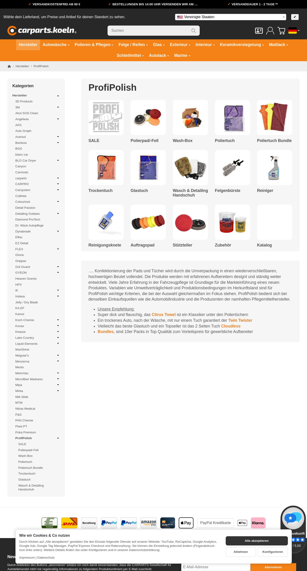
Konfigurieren (272, 552)
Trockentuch (100, 190)
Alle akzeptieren (257, 540)
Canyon (20, 166)
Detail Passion (25, 207)
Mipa (37, 385)
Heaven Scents (26, 278)
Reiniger (265, 190)
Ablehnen (241, 552)
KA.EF (19, 308)
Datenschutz (46, 557)
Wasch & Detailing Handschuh (190, 192)
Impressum (27, 557)
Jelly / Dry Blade (26, 302)
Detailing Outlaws (37, 213)
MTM (19, 402)
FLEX (37, 249)
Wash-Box (183, 141)
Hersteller (36, 96)
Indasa (37, 296)
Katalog (264, 245)
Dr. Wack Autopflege (29, 225)
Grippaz (20, 261)
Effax (19, 237)
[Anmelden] (270, 30)
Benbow (37, 143)
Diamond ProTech (27, 219)
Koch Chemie (37, 320)
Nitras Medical (25, 408)
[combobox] (230, 17)
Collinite (20, 196)
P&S (18, 414)
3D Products (24, 101)
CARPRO (37, 184)
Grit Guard (37, 267)
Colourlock (37, 201)
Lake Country (37, 337)
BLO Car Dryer (37, 160)
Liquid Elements (37, 343)
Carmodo (21, 172)
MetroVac (37, 373)
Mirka (37, 391)
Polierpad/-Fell (144, 141)
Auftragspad (143, 245)
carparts (37, 178)
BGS (18, 148)
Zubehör (223, 245)
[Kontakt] (259, 30)
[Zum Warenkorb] (281, 30)
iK (37, 290)
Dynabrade (37, 231)
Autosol (37, 137)
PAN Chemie (24, 420)
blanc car (21, 154)
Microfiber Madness (37, 379)
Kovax (37, 326)
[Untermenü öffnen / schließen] (58, 96)
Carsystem (37, 190)
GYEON (37, 272)
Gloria (19, 255)
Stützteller (182, 245)
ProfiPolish (37, 438)
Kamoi (19, 314)
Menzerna (37, 361)
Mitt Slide (21, 397)
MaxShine (22, 349)
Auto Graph (23, 131)
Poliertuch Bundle (274, 141)
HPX (18, 284)
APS (18, 125)
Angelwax (37, 119)
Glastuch (139, 190)
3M (37, 107)
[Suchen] (154, 31)
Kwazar (37, 331)
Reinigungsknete (104, 245)
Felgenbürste (227, 190)
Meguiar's (37, 355)
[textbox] (230, 17)
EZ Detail (21, 243)
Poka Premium (25, 432)
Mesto (19, 367)
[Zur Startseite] (41, 31)
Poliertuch (225, 141)
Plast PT (21, 426)
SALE (93, 141)
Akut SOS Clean (26, 113)
